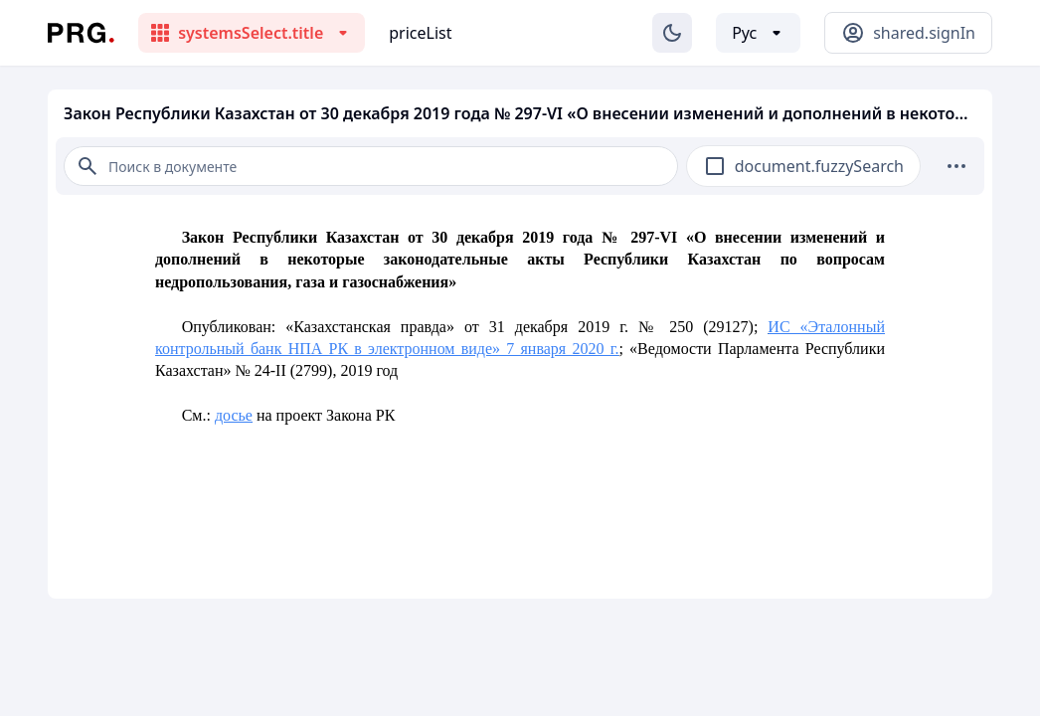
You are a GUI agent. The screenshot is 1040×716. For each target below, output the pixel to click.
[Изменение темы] (672, 33)
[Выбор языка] (758, 33)
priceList (420, 33)
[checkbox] (715, 166)
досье (234, 415)
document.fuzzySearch (819, 166)
